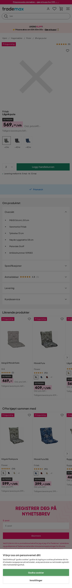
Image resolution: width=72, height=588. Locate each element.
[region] (36, 568)
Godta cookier (36, 572)
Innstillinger (36, 580)
